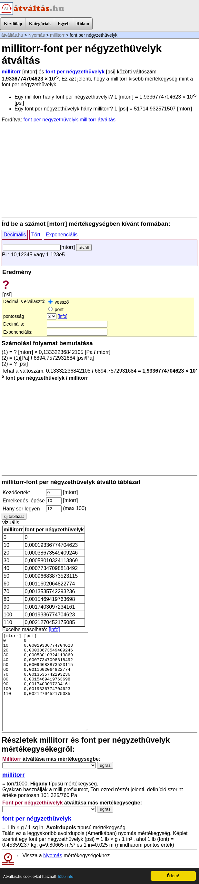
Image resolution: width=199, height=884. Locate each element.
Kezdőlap (13, 23)
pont (56, 309)
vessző (58, 302)
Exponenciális (62, 234)
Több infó (67, 876)
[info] (62, 316)
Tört (35, 234)
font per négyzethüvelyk (74, 71)
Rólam (82, 23)
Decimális (15, 234)
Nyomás (36, 35)
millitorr (57, 35)
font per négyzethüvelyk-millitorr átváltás (69, 119)
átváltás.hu (12, 35)
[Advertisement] (99, 169)
